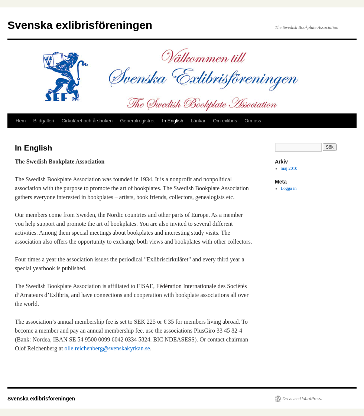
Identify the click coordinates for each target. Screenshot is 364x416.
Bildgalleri (43, 120)
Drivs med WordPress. (302, 398)
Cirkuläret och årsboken (87, 120)
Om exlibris (225, 120)
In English (172, 120)
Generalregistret (137, 120)
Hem (21, 120)
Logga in (289, 188)
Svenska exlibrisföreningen (79, 25)
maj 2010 (289, 168)
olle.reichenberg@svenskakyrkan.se (107, 348)
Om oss (252, 120)
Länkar (198, 120)
